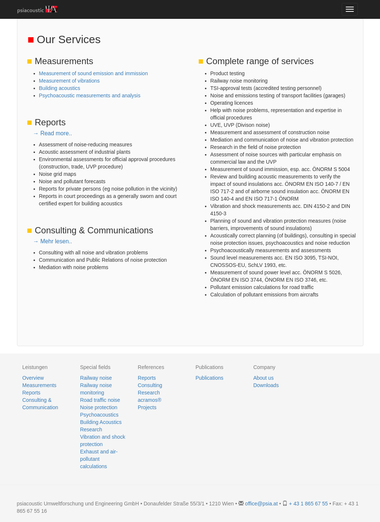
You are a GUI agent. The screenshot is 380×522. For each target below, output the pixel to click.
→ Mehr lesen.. (52, 241)
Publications (209, 378)
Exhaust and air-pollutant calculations (99, 459)
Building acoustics (59, 88)
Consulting (150, 385)
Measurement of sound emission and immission (93, 73)
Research (91, 429)
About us (263, 378)
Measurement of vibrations (69, 81)
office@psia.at (261, 504)
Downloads (266, 385)
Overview (33, 378)
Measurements (39, 385)
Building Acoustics (101, 422)
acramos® (149, 400)
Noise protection (98, 407)
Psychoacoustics (99, 415)
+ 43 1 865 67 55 (308, 504)
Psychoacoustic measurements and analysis (89, 95)
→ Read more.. (52, 133)
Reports (31, 393)
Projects (147, 407)
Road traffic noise (100, 400)
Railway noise (96, 378)
